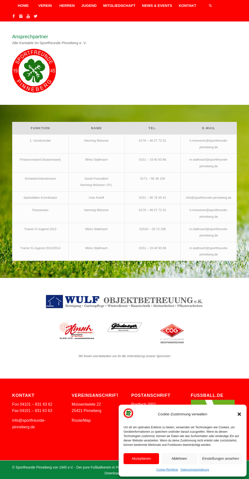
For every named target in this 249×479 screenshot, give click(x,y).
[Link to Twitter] (35, 16)
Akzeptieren (141, 458)
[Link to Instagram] (21, 16)
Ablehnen (179, 458)
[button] (239, 414)
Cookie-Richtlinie (167, 469)
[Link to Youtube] (28, 16)
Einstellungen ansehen (220, 458)
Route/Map (81, 420)
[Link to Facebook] (13, 16)
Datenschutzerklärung (195, 469)
